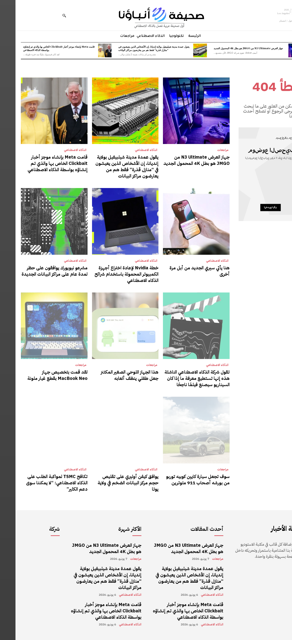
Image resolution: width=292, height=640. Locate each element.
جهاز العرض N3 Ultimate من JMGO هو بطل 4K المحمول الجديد (233, 48)
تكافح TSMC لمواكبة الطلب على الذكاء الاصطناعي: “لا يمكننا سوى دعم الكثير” (41, 482)
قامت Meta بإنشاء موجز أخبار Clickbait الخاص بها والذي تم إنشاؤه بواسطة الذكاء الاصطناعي (43, 48)
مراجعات (207, 150)
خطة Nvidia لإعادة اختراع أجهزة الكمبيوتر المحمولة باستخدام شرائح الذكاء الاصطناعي (111, 274)
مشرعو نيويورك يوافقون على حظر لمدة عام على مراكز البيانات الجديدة (39, 270)
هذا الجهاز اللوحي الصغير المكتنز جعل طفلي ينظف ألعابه (114, 375)
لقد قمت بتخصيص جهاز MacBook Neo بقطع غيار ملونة (42, 375)
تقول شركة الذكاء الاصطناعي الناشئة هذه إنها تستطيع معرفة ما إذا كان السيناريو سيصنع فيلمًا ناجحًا (181, 378)
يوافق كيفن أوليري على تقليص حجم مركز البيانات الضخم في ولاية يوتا (112, 482)
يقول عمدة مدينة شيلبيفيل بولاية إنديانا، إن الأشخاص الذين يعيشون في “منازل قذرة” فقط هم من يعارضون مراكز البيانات (138, 48)
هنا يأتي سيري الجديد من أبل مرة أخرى (184, 270)
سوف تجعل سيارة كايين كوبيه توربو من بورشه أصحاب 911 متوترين (182, 479)
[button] (49, 15)
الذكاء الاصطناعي (130, 150)
